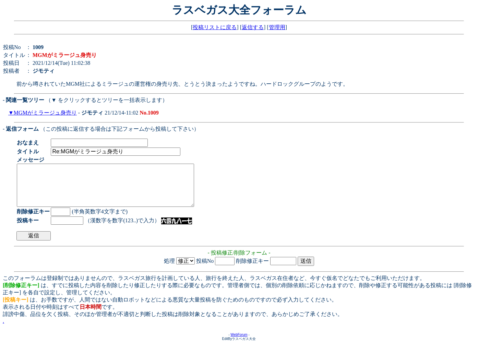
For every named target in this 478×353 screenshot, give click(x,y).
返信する (253, 27)
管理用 (277, 27)
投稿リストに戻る (215, 27)
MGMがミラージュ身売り (45, 113)
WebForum (238, 343)
